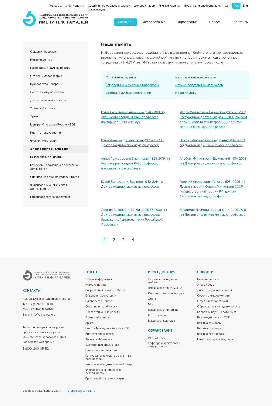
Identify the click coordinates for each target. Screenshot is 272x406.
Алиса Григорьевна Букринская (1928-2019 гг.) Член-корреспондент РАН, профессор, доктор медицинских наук (135, 163)
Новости (215, 22)
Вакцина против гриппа (163, 309)
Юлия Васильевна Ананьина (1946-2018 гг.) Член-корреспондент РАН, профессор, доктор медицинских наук (133, 117)
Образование (187, 22)
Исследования (154, 22)
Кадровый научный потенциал (216, 312)
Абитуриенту (75, 6)
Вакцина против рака (211, 334)
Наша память (185, 93)
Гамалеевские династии (46, 157)
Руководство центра (44, 84)
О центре (124, 22)
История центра (41, 60)
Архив (34, 116)
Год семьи (56, 6)
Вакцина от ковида (209, 328)
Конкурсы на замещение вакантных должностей (108, 357)
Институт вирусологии (45, 133)
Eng (245, 6)
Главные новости (208, 279)
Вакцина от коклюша (161, 320)
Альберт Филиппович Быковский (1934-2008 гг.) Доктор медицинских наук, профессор (213, 161)
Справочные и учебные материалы (132, 85)
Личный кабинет (170, 6)
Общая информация (43, 52)
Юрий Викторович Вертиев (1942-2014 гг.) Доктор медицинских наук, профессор (132, 184)
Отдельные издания (121, 77)
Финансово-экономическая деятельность (48, 187)
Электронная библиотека (49, 149)
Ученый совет (206, 284)
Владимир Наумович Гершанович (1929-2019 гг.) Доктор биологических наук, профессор (213, 212)
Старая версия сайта (81, 390)
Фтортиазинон (157, 315)
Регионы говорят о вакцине (166, 293)
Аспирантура (156, 337)
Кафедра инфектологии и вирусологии (164, 345)
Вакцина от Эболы (209, 323)
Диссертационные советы (48, 100)
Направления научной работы (50, 68)
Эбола (152, 298)
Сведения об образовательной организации (109, 7)
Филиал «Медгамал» (44, 141)
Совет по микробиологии (47, 92)
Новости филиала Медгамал (215, 339)
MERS (151, 304)
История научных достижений (128, 93)
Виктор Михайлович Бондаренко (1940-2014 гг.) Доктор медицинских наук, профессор (212, 142)
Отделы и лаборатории (46, 76)
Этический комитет (43, 108)
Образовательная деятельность (218, 306)
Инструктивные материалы (195, 77)
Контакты (241, 22)
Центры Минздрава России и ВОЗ (53, 124)
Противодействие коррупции (50, 197)
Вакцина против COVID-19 (165, 288)
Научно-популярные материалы (199, 85)
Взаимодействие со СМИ (213, 317)
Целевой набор (144, 6)
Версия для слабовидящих (202, 6)
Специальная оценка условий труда (54, 177)
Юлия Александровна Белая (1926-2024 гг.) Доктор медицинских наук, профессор (133, 142)
